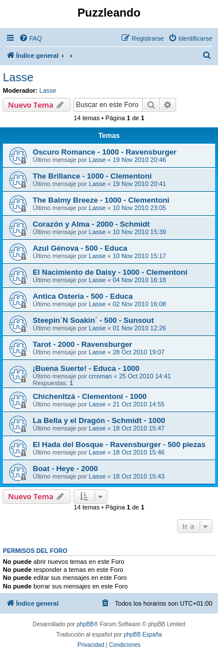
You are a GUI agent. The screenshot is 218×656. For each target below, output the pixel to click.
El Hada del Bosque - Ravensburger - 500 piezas (119, 444)
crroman (100, 376)
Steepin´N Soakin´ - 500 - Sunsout (93, 320)
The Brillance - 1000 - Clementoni (92, 176)
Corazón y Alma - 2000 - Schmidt (91, 224)
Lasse (18, 77)
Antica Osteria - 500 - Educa (83, 296)
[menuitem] (30, 38)
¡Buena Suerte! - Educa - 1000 (86, 368)
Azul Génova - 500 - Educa (80, 248)
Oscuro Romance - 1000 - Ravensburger (105, 152)
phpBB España (142, 634)
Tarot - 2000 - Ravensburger (82, 344)
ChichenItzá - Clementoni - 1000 (90, 396)
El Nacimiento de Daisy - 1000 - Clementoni (110, 272)
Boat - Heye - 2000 (65, 468)
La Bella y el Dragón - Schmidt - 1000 (99, 420)
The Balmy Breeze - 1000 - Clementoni (101, 200)
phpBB (85, 624)
